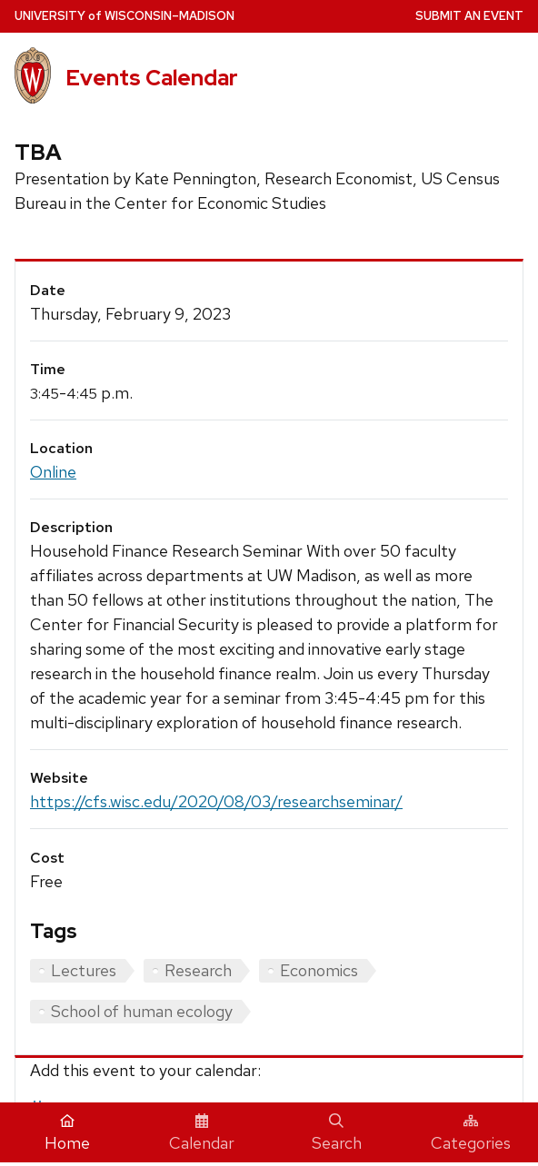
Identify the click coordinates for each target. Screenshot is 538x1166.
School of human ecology (142, 1011)
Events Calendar (151, 78)
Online (53, 471)
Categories (471, 1133)
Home (67, 1133)
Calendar (201, 1133)
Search (337, 1133)
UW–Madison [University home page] (124, 16)
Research (198, 970)
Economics (319, 970)
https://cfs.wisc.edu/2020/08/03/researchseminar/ (216, 801)
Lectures (83, 970)
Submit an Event (469, 16)
